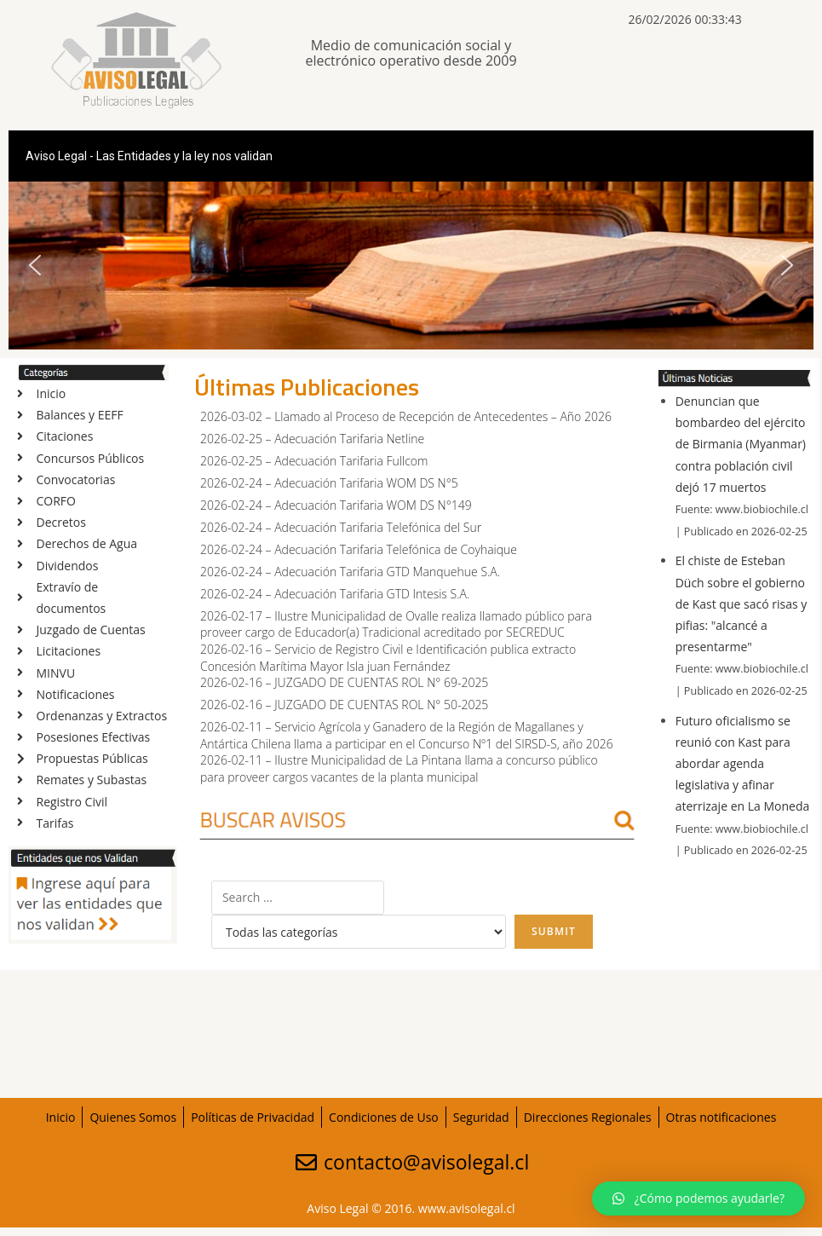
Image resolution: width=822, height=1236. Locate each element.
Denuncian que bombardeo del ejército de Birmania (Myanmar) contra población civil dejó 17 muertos (740, 444)
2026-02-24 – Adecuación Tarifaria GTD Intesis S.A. (334, 594)
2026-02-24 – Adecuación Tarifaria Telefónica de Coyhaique (358, 549)
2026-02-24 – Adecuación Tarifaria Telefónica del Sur (340, 527)
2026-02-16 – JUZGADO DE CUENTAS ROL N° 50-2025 (344, 704)
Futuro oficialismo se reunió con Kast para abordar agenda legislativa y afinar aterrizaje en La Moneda (742, 764)
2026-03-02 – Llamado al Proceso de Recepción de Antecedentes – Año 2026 (406, 416)
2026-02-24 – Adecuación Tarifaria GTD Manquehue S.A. (350, 571)
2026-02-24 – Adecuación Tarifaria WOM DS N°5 (329, 483)
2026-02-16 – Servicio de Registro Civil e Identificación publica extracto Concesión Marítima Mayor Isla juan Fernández (388, 657)
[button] (35, 265)
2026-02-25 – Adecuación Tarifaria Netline (312, 438)
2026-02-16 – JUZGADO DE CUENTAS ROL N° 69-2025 (344, 682)
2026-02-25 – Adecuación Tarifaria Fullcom (314, 461)
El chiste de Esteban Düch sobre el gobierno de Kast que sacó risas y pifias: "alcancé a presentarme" (741, 603)
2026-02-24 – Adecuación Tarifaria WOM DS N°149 (336, 505)
